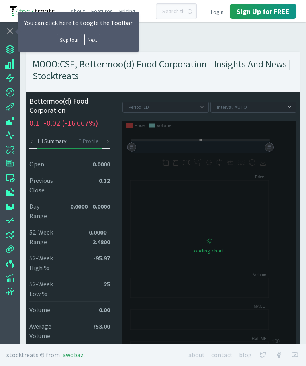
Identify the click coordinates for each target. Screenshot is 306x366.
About (78, 11)
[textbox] (176, 11)
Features (102, 11)
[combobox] (176, 11)
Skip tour (69, 40)
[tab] (54, 141)
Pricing (127, 11)
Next (92, 40)
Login (217, 12)
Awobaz (73, 355)
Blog (245, 355)
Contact (222, 355)
